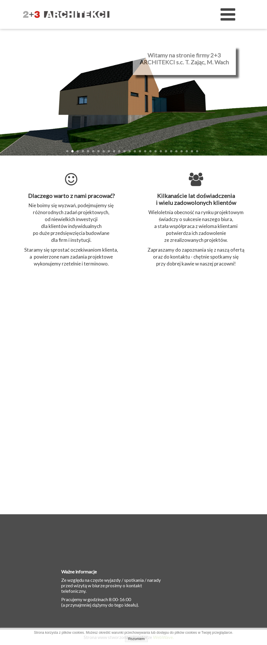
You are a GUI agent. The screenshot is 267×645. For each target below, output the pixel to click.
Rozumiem (136, 639)
